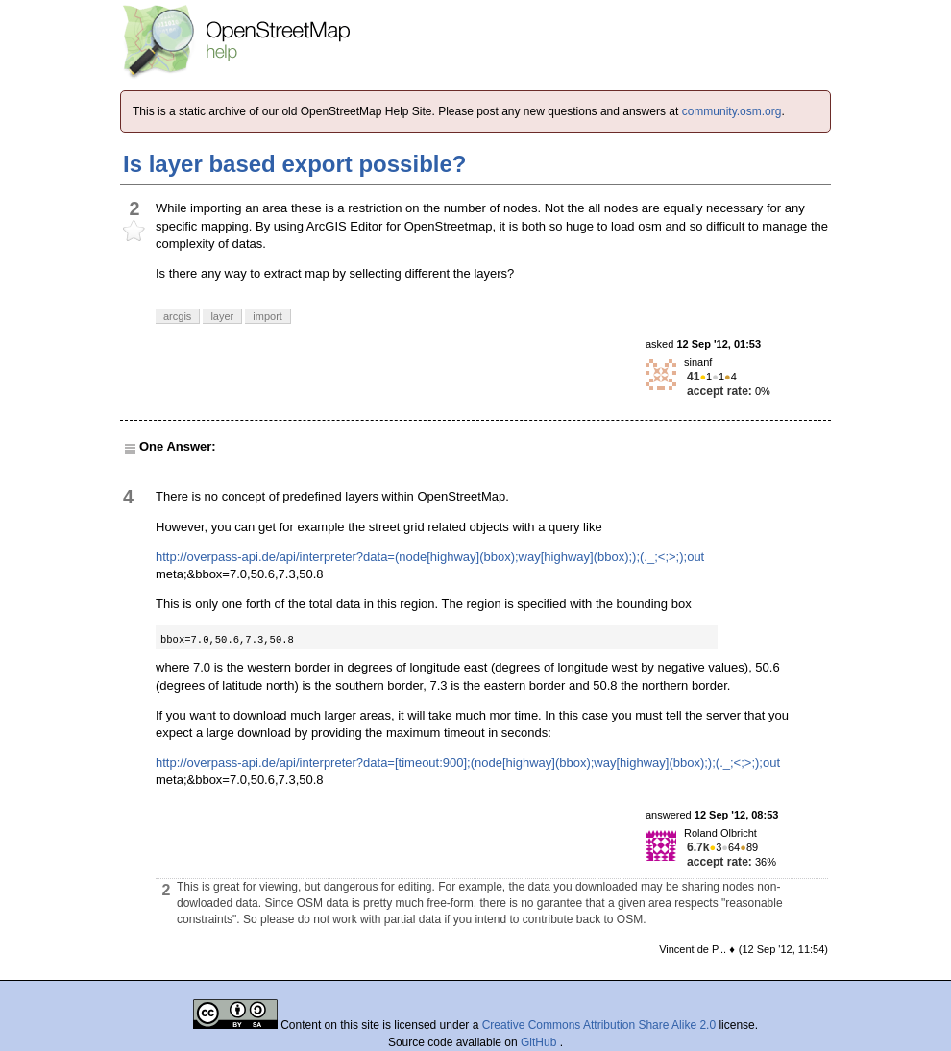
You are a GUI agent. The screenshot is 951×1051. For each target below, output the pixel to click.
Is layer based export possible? (294, 164)
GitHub (540, 1042)
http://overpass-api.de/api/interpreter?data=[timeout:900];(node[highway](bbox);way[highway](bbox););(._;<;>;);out (468, 762)
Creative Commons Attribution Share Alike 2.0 (599, 1025)
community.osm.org (732, 111)
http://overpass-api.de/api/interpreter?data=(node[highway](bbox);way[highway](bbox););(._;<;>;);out (430, 557)
